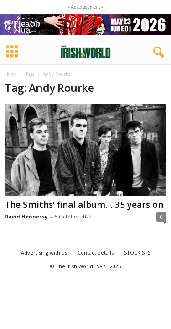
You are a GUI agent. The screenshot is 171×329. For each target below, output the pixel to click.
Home (11, 74)
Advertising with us (44, 252)
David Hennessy (26, 216)
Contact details (96, 252)
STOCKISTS (137, 252)
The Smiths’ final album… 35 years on (84, 205)
